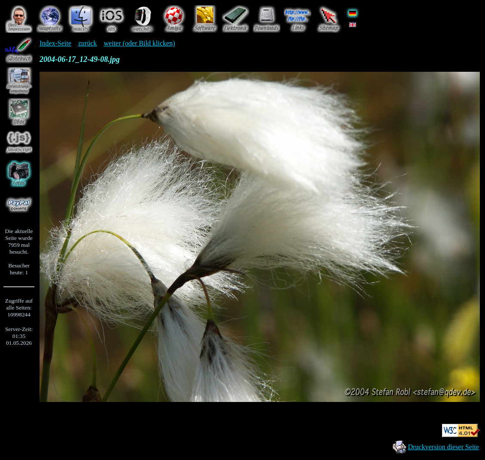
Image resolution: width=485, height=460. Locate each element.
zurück (87, 43)
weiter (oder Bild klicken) (139, 43)
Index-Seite (55, 43)
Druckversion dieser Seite (443, 447)
